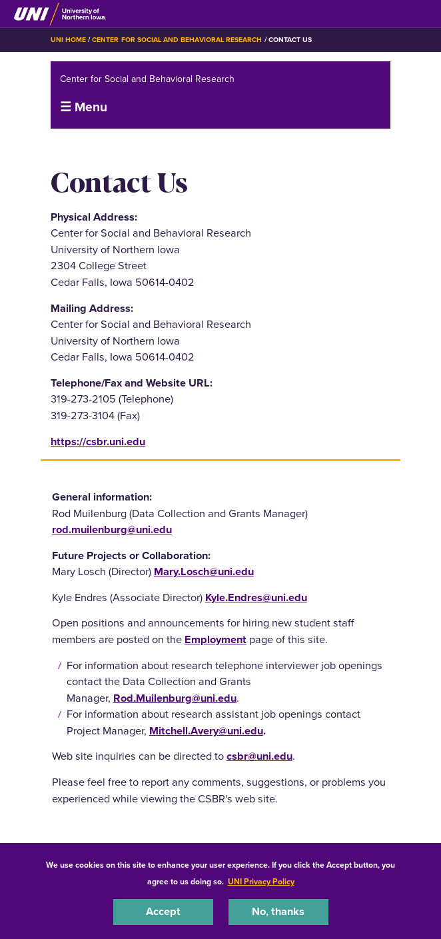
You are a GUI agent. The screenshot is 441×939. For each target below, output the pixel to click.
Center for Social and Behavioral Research (177, 40)
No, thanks (278, 911)
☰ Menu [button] (83, 107)
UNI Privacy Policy (261, 882)
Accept (163, 911)
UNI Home (68, 40)
